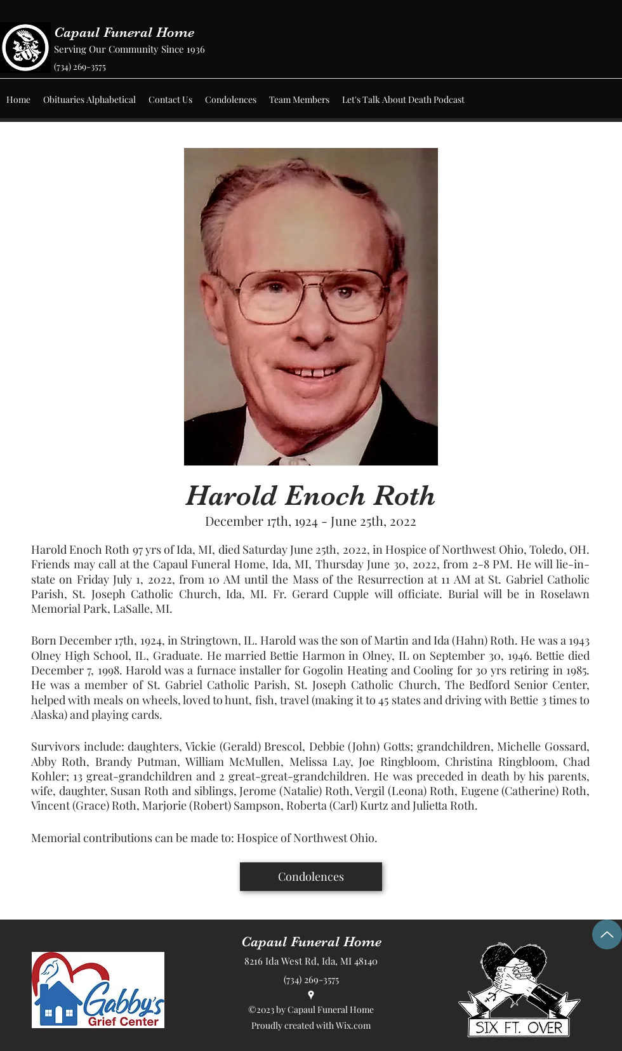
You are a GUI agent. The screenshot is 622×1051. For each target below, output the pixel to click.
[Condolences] (311, 876)
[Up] (607, 934)
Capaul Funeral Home (124, 32)
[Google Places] (311, 995)
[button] (89, 99)
